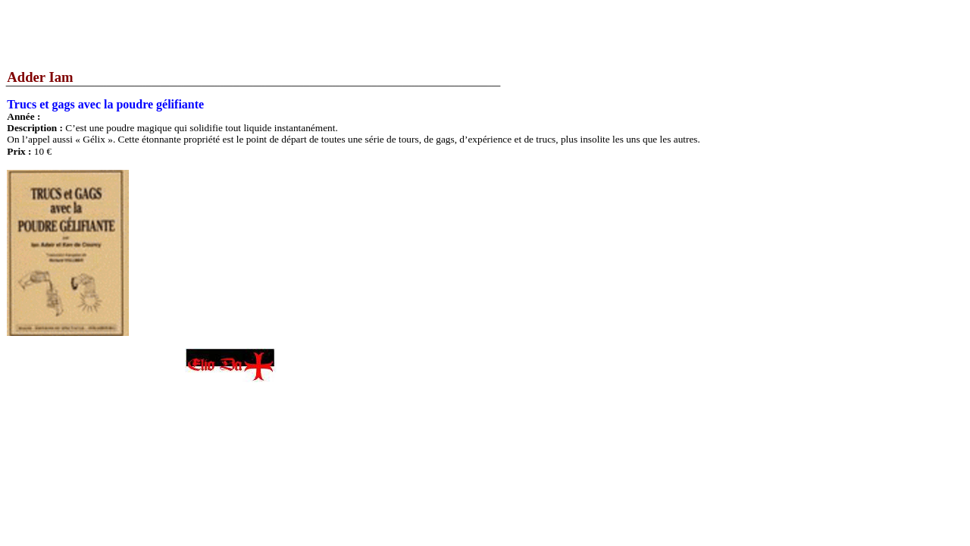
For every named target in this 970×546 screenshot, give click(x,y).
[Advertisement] (276, 34)
